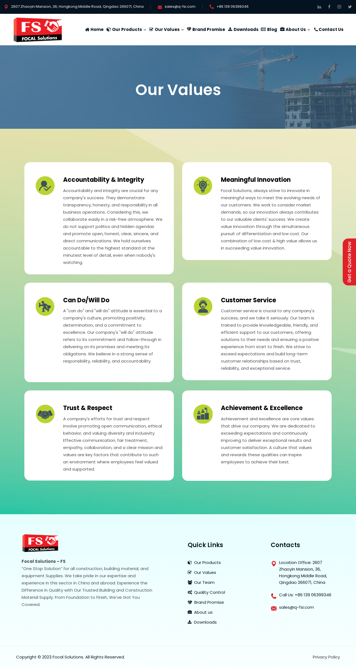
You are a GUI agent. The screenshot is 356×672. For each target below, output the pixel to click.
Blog (272, 29)
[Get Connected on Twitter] (350, 7)
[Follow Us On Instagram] (339, 7)
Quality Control (206, 592)
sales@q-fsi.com (180, 6)
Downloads (246, 29)
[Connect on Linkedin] (319, 7)
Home (97, 29)
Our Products (127, 29)
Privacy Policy (326, 657)
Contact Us (331, 29)
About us (200, 612)
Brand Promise (208, 29)
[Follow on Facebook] (329, 7)
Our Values (167, 29)
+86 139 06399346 (232, 6)
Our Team (201, 582)
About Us (296, 29)
